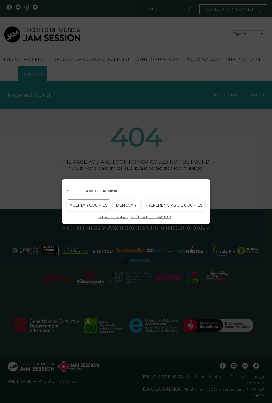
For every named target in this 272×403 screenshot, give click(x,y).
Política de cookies (113, 217)
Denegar (126, 205)
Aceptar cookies (89, 205)
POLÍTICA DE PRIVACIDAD (150, 217)
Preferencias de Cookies (173, 205)
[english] (110, 190)
